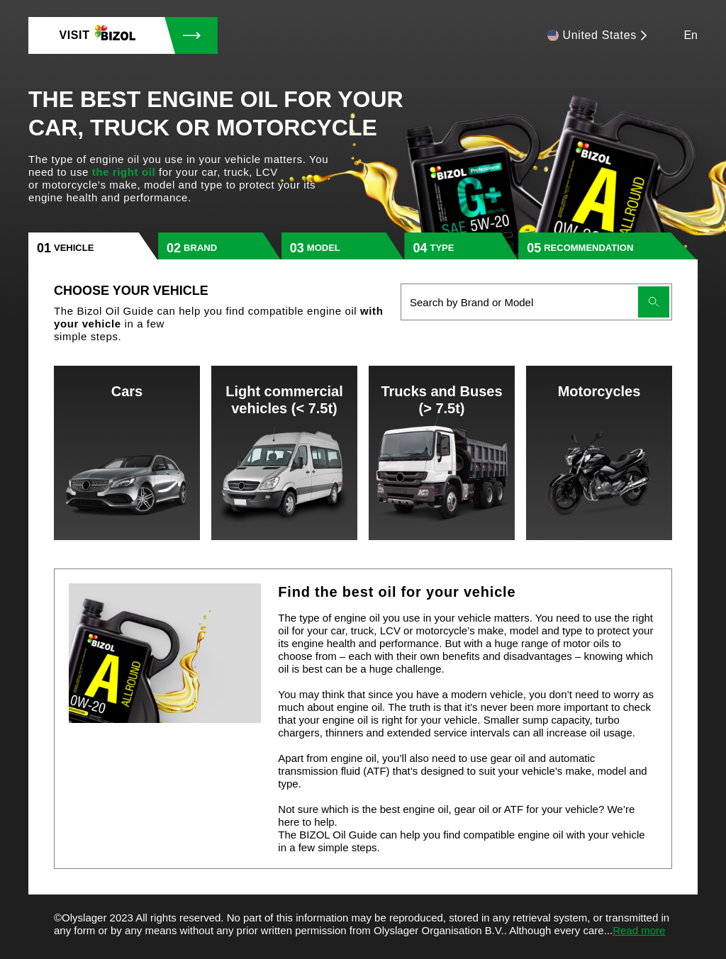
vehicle (74, 247)
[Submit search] (653, 302)
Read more (639, 930)
